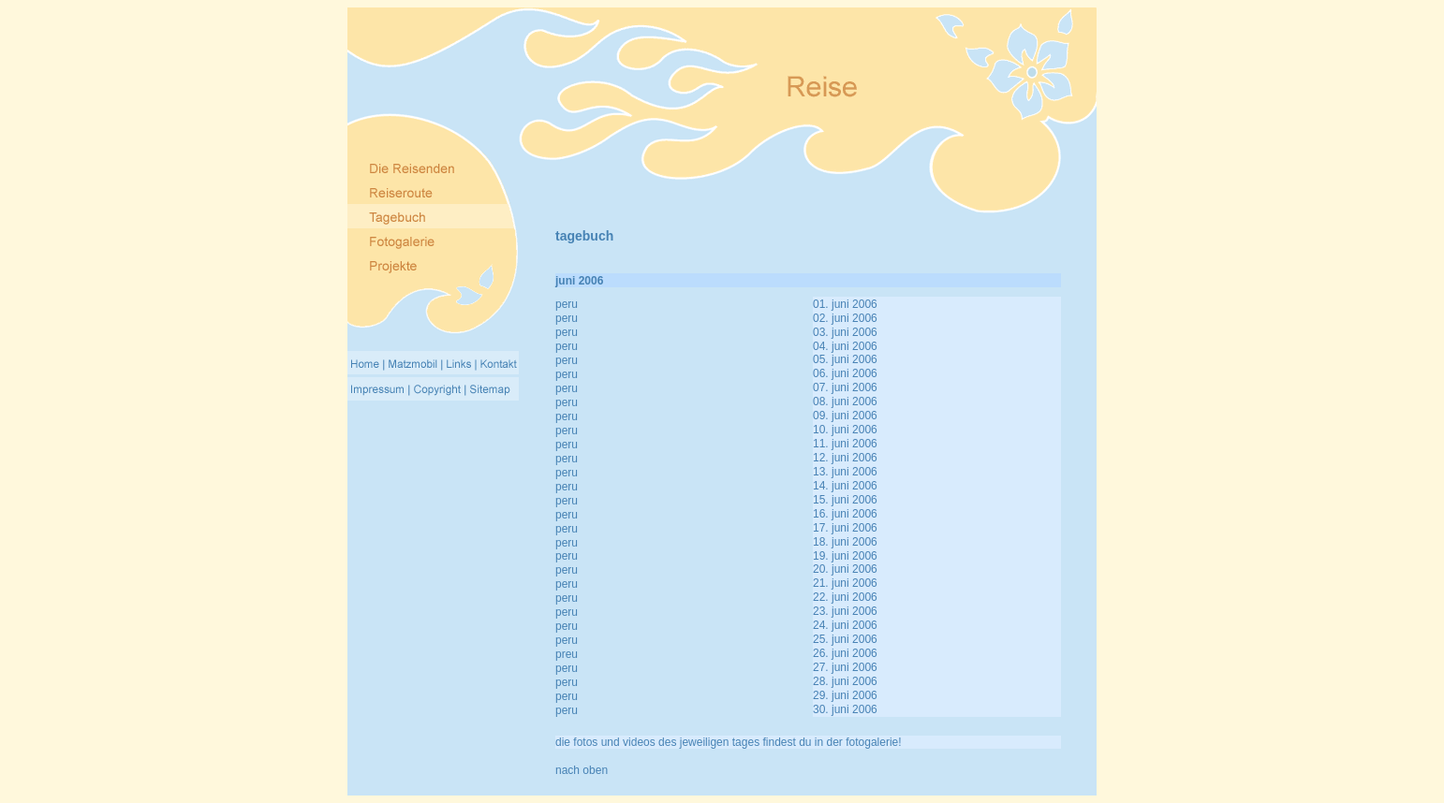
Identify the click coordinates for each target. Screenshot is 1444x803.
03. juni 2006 (845, 332)
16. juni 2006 (845, 513)
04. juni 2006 (845, 346)
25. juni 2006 (845, 639)
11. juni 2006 (845, 443)
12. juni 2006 (845, 457)
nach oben (581, 770)
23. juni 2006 (845, 611)
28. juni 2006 (845, 681)
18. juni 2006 (845, 541)
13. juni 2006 (845, 471)
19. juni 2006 (845, 555)
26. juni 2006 (845, 653)
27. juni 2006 (845, 667)
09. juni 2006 (845, 415)
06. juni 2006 (845, 373)
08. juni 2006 (845, 401)
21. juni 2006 (845, 583)
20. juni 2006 (845, 569)
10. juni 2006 (845, 429)
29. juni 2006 (845, 695)
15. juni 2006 (845, 499)
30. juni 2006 (845, 709)
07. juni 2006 (845, 387)
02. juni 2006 (845, 318)
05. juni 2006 (845, 359)
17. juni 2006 (845, 527)
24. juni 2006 (845, 625)
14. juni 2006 (845, 485)
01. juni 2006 (845, 304)
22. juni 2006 (845, 597)
